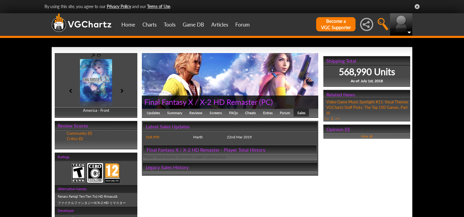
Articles (219, 24)
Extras (268, 113)
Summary (174, 113)
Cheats (250, 113)
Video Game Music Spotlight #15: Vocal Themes (367, 101)
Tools (170, 24)
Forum (242, 24)
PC (266, 101)
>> (337, 118)
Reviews (195, 113)
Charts (149, 24)
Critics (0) (75, 138)
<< (326, 118)
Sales (301, 113)
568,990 (152, 137)
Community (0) (79, 133)
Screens (215, 113)
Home (128, 24)
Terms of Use (158, 6)
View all (367, 136)
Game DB (193, 24)
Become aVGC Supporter (336, 24)
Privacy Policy (119, 6)
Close (417, 6)
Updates (153, 113)
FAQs (233, 113)
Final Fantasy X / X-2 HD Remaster (200, 101)
